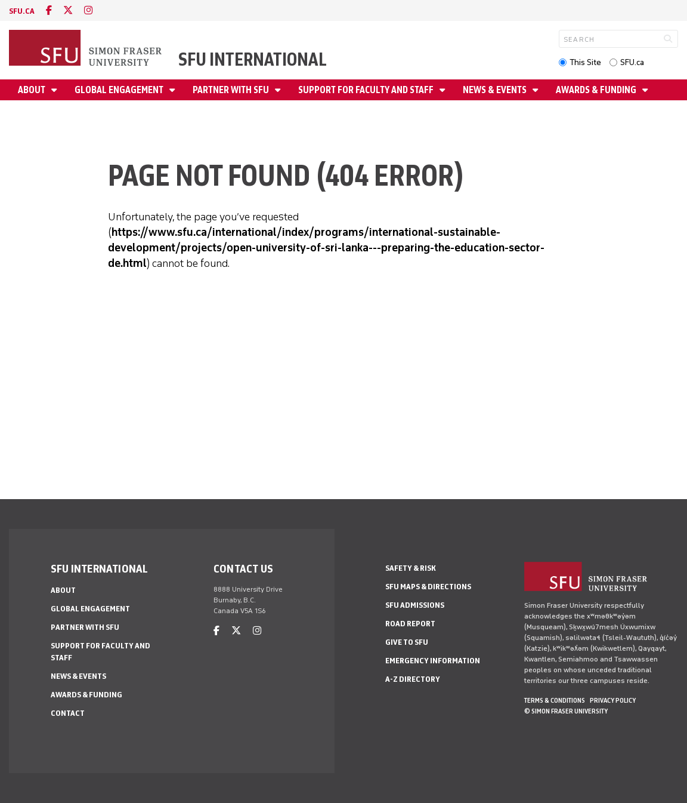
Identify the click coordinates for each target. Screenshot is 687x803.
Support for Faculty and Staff (366, 90)
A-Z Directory (412, 679)
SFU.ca (632, 62)
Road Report (410, 624)
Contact (68, 713)
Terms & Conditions (554, 700)
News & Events (495, 90)
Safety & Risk (410, 568)
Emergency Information (432, 661)
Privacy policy (613, 700)
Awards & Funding (597, 90)
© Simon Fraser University (566, 711)
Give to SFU (406, 642)
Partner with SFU (232, 90)
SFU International (252, 59)
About (32, 90)
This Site (585, 62)
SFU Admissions (414, 605)
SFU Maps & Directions (428, 587)
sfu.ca (22, 11)
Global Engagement (120, 90)
